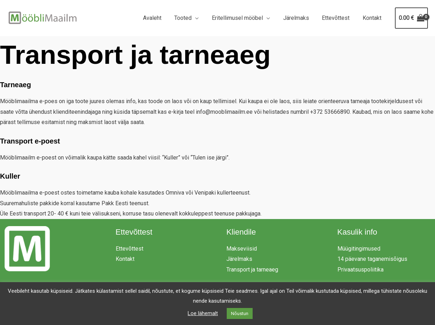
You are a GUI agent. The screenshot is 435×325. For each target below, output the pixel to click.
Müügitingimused (358, 248)
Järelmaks (300, 18)
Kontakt (372, 18)
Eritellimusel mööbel (243, 18)
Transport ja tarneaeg (252, 269)
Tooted (190, 18)
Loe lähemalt (203, 313)
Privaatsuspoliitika (360, 269)
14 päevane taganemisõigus (372, 259)
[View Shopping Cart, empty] (411, 18)
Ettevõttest (338, 18)
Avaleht (161, 18)
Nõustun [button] (239, 313)
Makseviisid (241, 248)
